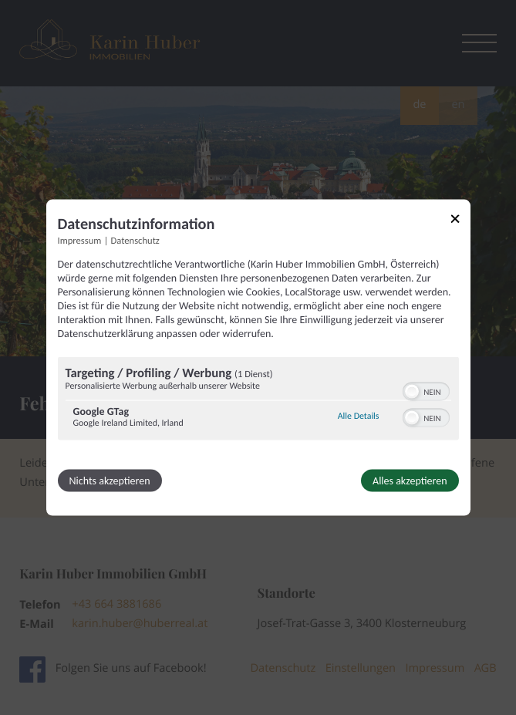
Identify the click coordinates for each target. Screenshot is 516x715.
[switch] (426, 389)
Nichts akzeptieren (109, 480)
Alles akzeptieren (410, 480)
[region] (258, 400)
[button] (412, 391)
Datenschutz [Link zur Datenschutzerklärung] (135, 240)
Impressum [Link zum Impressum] (80, 240)
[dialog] (258, 357)
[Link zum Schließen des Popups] (460, 221)
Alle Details (358, 416)
